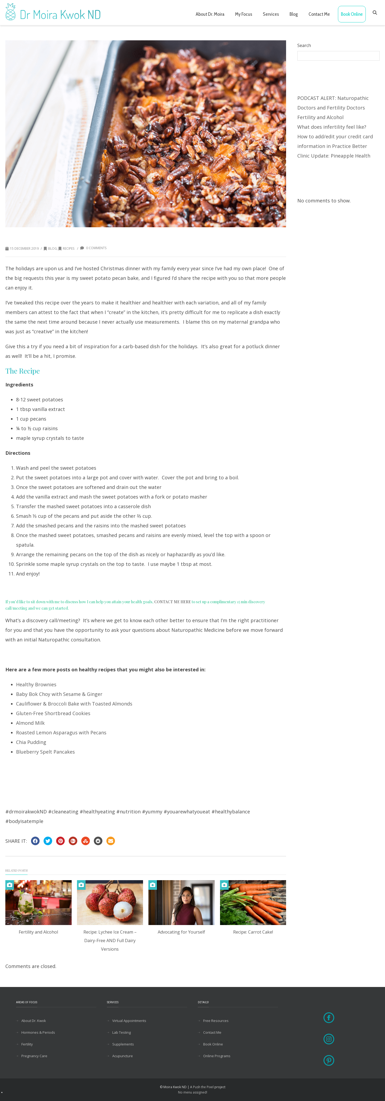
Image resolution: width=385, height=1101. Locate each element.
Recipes (66, 248)
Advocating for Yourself (181, 932)
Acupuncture (122, 1055)
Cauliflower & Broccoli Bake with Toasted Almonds (74, 703)
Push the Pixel (203, 1087)
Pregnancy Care (34, 1055)
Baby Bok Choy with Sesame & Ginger (59, 694)
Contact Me (319, 14)
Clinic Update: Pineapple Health (333, 155)
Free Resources (216, 1020)
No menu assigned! (192, 1092)
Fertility (27, 1044)
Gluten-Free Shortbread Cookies (53, 713)
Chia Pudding (31, 742)
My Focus (243, 14)
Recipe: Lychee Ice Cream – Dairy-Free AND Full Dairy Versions (110, 940)
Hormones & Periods (38, 1032)
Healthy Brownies (36, 684)
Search (304, 45)
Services (271, 14)
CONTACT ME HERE (172, 601)
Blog (294, 14)
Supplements (123, 1044)
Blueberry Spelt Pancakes (45, 752)
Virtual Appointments (129, 1020)
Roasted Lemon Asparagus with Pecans (61, 732)
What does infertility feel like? (331, 127)
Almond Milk (30, 723)
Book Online (352, 14)
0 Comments (93, 248)
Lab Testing (121, 1032)
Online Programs (216, 1055)
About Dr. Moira (210, 14)
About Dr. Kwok (33, 1020)
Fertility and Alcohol (38, 932)
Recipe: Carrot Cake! (253, 932)
